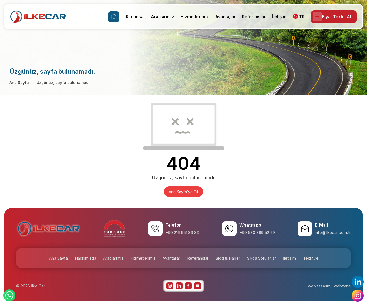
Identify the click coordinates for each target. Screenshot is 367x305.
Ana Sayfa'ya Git (183, 191)
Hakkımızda (85, 258)
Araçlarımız (160, 16)
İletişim (277, 16)
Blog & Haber (228, 258)
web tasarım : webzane (329, 286)
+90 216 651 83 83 (182, 232)
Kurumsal (133, 16)
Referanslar (252, 16)
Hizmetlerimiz (193, 16)
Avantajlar (223, 16)
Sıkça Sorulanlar (261, 258)
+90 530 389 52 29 (257, 232)
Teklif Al (310, 258)
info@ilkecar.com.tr (333, 232)
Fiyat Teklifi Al (331, 16)
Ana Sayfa (19, 82)
